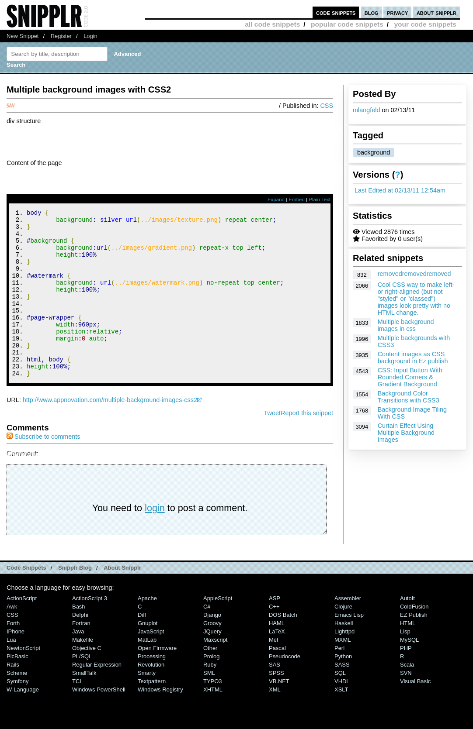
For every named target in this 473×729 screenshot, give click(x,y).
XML (275, 721)
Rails (13, 696)
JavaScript (151, 663)
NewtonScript (23, 679)
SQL (340, 704)
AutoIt (407, 629)
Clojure (343, 638)
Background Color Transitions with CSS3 (408, 397)
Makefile (82, 671)
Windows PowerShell (98, 721)
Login (90, 36)
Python (343, 687)
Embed (297, 199)
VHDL (342, 712)
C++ (274, 638)
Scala (407, 696)
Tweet (272, 444)
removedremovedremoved (414, 273)
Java (78, 663)
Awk (12, 638)
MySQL (409, 671)
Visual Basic (415, 712)
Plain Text (319, 199)
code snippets (336, 12)
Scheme (17, 704)
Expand (276, 199)
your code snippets (425, 24)
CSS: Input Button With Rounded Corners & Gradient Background (410, 377)
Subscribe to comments (43, 467)
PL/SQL (82, 687)
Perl (339, 679)
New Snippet (22, 36)
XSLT (341, 721)
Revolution (151, 696)
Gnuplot (147, 654)
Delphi (80, 646)
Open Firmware (157, 679)
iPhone (15, 663)
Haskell (343, 654)
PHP (406, 679)
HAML (277, 654)
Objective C (86, 679)
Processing (152, 687)
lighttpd (344, 663)
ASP (274, 629)
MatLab (147, 671)
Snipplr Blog (75, 599)
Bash (78, 638)
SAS (274, 696)
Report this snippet (307, 444)
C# (207, 638)
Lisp (405, 663)
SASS (342, 696)
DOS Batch (283, 646)
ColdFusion (414, 638)
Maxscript (215, 671)
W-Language (23, 721)
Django (212, 646)
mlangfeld (366, 110)
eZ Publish (414, 646)
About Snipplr (122, 599)
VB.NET (279, 712)
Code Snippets (26, 599)
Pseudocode (284, 687)
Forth (13, 654)
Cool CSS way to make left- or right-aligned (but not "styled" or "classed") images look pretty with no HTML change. (416, 298)
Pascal (277, 679)
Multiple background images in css (406, 325)
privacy (397, 12)
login (155, 539)
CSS (326, 105)
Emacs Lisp (349, 646)
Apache (147, 629)
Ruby (209, 696)
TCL (77, 712)
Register (61, 36)
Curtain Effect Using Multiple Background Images (406, 432)
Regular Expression (97, 696)
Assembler (347, 629)
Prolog (211, 687)
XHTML (213, 721)
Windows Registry (160, 721)
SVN (406, 704)
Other (210, 679)
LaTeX (277, 663)
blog (372, 12)
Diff (142, 646)
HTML (407, 654)
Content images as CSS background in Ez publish (413, 357)
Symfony (17, 712)
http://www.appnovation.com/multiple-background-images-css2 (110, 431)
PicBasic (17, 687)
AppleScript (217, 629)
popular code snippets (347, 24)
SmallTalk (84, 704)
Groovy (212, 654)
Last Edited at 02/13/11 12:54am (400, 190)
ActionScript (22, 629)
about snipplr (436, 12)
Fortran (81, 654)
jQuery (212, 663)
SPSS (276, 704)
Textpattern (152, 712)
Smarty (147, 704)
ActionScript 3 (89, 629)
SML (209, 704)
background (373, 152)
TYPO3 (212, 712)
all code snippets (272, 24)
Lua (11, 671)
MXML (342, 671)
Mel (273, 671)
